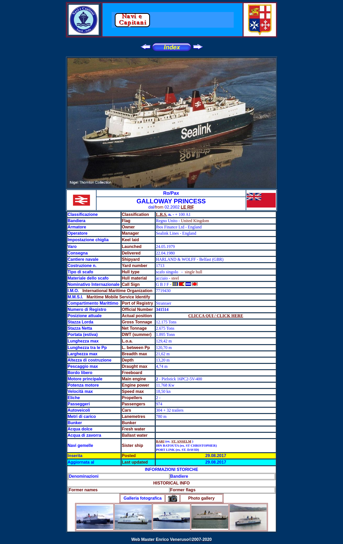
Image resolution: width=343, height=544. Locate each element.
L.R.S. (161, 214)
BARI (160, 441)
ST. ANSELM (181, 441)
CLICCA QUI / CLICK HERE (215, 316)
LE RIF (187, 207)
